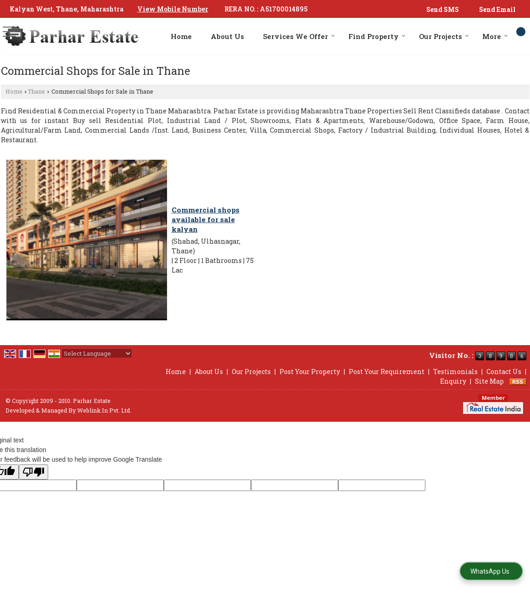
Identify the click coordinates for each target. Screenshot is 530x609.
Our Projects (444, 36)
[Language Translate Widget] (96, 353)
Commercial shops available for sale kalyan (206, 219)
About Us (227, 36)
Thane (36, 91)
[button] (172, 9)
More (495, 36)
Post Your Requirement (386, 371)
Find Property (377, 36)
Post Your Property (309, 371)
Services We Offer (299, 36)
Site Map (489, 381)
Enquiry (453, 381)
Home (181, 36)
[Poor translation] (33, 472)
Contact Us (503, 371)
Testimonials (455, 371)
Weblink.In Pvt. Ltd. (104, 410)
